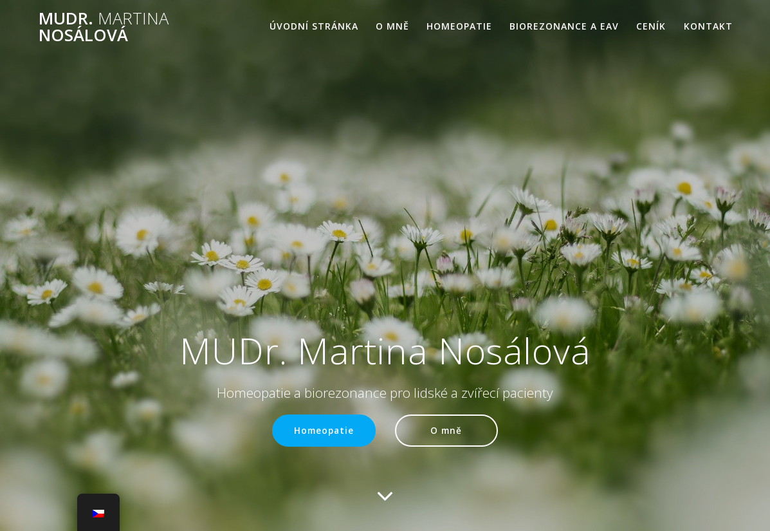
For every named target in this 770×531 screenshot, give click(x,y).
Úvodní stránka (314, 26)
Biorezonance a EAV (564, 26)
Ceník (651, 26)
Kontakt (708, 26)
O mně (392, 26)
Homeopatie (459, 26)
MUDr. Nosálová (104, 26)
